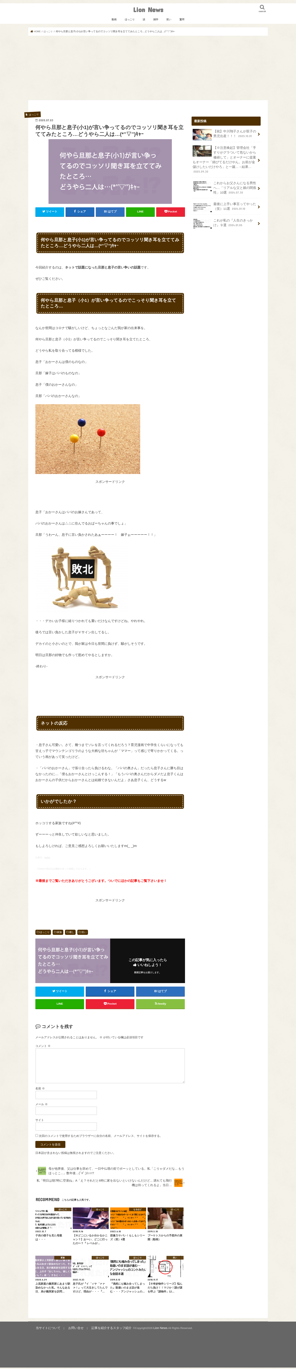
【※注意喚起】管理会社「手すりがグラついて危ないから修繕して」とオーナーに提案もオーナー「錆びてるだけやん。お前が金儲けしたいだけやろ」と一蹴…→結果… (224, 156)
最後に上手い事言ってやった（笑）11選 (222, 200)
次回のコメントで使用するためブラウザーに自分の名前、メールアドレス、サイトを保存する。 (101, 1137)
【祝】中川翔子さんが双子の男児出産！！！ (224, 134)
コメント (43, 1047)
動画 (114, 19)
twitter (47, 857)
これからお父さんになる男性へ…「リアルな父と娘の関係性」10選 (222, 180)
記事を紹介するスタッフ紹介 (101, 1329)
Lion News (148, 10)
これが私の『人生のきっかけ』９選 (224, 216)
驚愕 (181, 19)
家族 (59, 932)
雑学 (155, 19)
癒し (71, 932)
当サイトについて (46, 1329)
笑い (168, 19)
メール (41, 1106)
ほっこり (130, 19)
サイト (39, 1121)
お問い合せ (70, 1329)
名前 (40, 1090)
